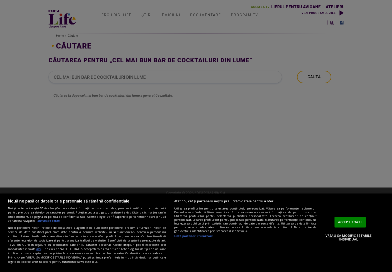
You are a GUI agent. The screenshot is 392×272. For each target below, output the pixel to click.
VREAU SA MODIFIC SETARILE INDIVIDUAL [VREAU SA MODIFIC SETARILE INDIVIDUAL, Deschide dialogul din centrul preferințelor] (349, 237)
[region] (196, 233)
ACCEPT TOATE (350, 222)
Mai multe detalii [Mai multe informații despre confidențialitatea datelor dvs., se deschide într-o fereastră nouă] (49, 220)
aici (38, 249)
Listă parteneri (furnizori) (193, 236)
